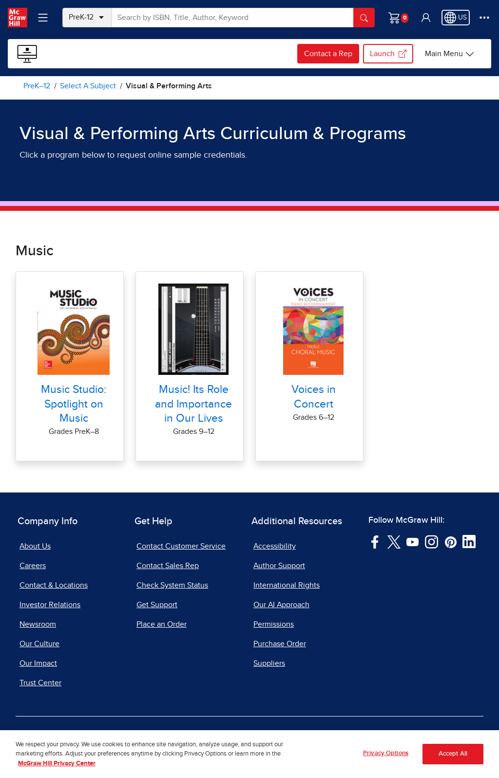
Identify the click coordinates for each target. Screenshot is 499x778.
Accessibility (274, 546)
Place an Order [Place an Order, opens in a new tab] (161, 624)
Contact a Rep (328, 54)
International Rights (286, 585)
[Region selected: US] (455, 17)
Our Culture (39, 644)
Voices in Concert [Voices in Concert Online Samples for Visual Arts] (313, 396)
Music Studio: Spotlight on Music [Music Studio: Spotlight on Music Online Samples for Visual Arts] (73, 404)
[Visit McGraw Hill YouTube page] (412, 541)
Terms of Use (86, 738)
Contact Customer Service (181, 546)
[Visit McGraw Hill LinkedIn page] (469, 541)
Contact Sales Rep (167, 566)
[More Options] (484, 17)
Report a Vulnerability (287, 738)
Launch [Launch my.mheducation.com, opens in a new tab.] (388, 54)
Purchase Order (279, 644)
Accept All (453, 763)
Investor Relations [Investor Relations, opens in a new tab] (49, 605)
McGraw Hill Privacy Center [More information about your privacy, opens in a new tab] (57, 773)
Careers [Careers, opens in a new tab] (32, 566)
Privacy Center (151, 738)
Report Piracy (364, 738)
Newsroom (37, 624)
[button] (426, 17)
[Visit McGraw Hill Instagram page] (431, 541)
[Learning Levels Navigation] (43, 17)
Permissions (273, 624)
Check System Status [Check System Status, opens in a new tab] (172, 585)
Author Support (279, 566)
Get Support (156, 605)
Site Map (420, 738)
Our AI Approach (281, 605)
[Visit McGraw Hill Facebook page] (375, 541)
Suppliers (269, 663)
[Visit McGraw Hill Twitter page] (394, 541)
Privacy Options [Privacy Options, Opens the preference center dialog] (385, 762)
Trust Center (40, 683)
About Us (35, 546)
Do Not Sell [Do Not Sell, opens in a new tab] (213, 738)
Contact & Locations (53, 585)
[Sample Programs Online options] (450, 53)
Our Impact (38, 663)
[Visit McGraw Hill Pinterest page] (450, 541)
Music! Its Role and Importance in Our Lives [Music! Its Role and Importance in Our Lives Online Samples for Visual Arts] (193, 404)
